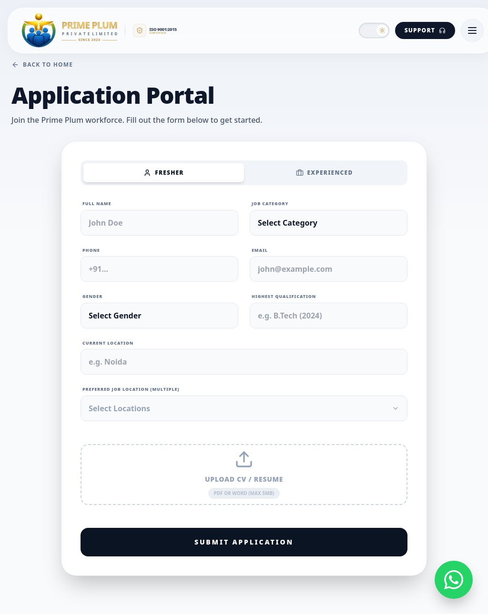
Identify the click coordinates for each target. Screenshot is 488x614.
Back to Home (42, 65)
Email (260, 250)
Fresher (163, 172)
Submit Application (244, 541)
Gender (92, 296)
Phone (91, 250)
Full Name (96, 203)
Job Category (270, 203)
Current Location (107, 343)
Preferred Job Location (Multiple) (131, 389)
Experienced (324, 172)
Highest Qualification (284, 296)
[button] (374, 30)
